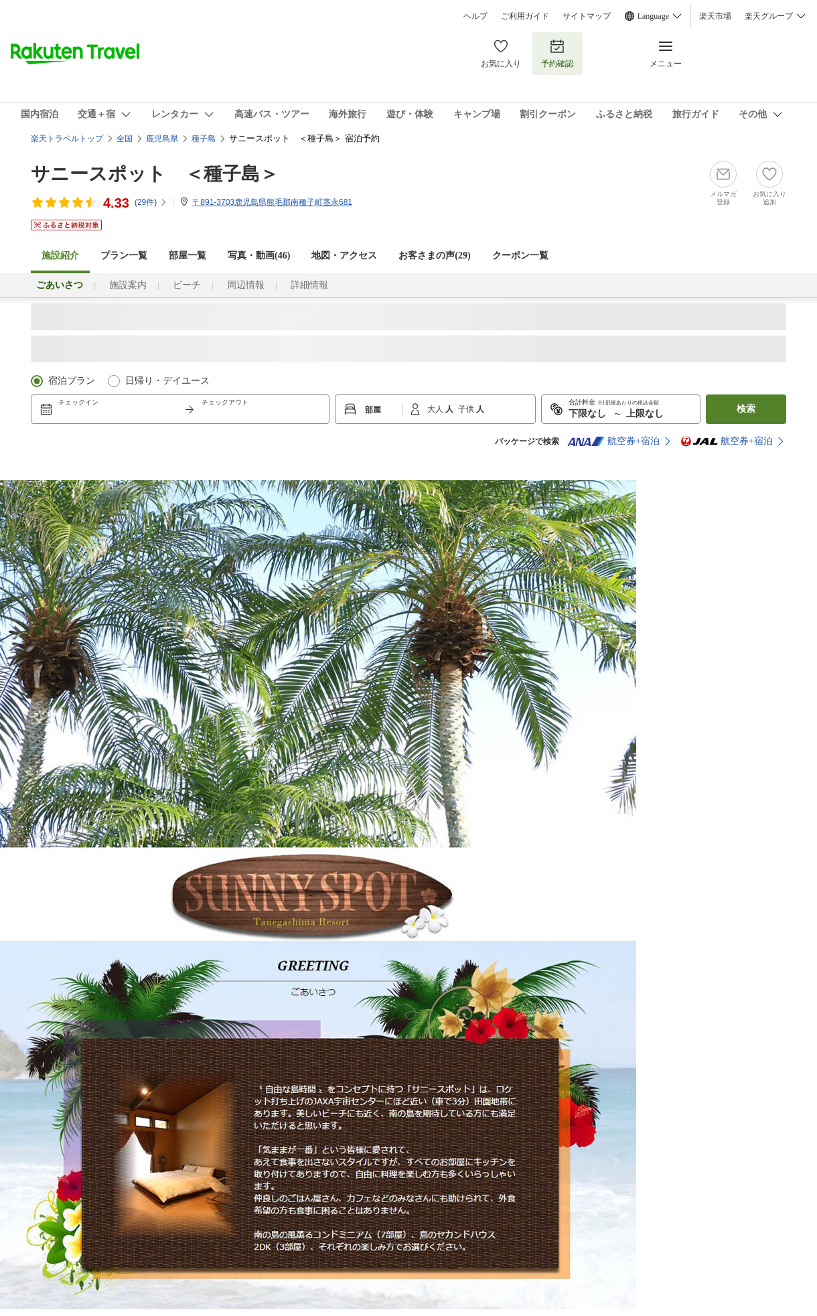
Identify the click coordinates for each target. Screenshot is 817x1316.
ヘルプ (475, 16)
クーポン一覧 (520, 255)
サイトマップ (587, 16)
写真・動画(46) (259, 255)
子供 (467, 409)
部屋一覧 (187, 255)
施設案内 (128, 285)
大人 (436, 409)
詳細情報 (309, 285)
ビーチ (187, 285)
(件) (151, 202)
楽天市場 (715, 16)
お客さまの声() (434, 255)
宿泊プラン (71, 381)
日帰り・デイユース (167, 381)
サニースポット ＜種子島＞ (155, 173)
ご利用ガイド (525, 16)
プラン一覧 (123, 255)
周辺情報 (246, 285)
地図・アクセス (344, 255)
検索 (746, 409)
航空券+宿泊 (613, 441)
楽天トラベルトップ (67, 138)
